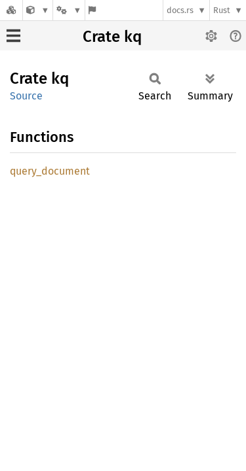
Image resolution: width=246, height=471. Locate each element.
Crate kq (112, 36)
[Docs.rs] (11, 10)
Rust (221, 10)
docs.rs (180, 10)
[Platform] (69, 10)
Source (26, 96)
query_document (50, 171)
